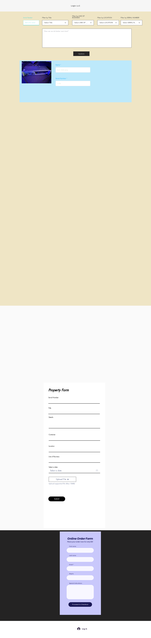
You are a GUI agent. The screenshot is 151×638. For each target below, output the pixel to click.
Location (51, 446)
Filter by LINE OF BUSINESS (78, 16)
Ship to (71, 573)
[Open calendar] (97, 470)
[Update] (81, 53)
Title (49, 408)
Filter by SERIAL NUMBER (130, 17)
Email (71, 564)
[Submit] (56, 499)
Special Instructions (75, 583)
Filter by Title (46, 17)
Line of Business (54, 456)
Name (58, 65)
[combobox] (80, 577)
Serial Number (28, 18)
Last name (72, 555)
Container (52, 434)
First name (72, 546)
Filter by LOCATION (104, 17)
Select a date (53, 467)
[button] (62, 479)
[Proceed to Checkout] (80, 604)
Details (51, 417)
